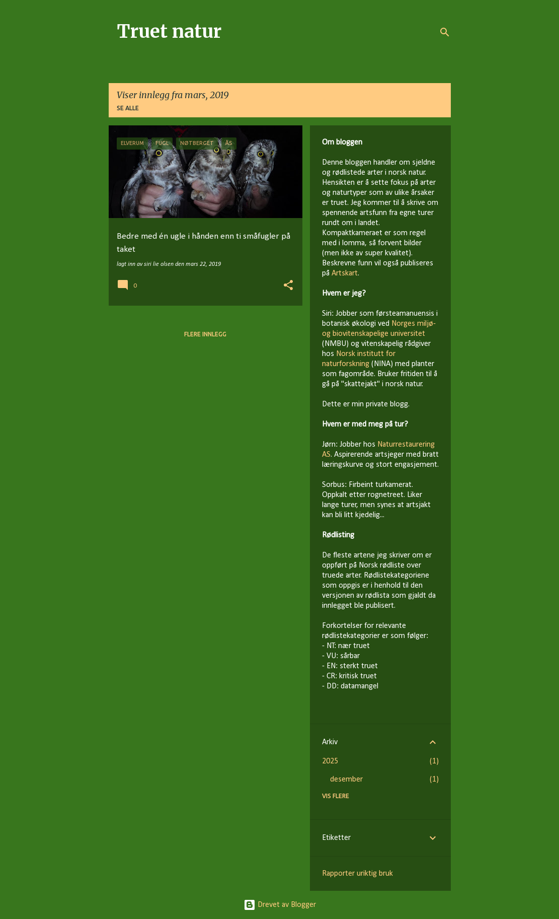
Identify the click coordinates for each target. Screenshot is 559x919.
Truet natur (169, 31)
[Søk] (445, 32)
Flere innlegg (205, 334)
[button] (288, 286)
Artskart (345, 273)
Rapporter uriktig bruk (357, 874)
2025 (330, 761)
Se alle (128, 108)
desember (346, 779)
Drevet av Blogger (280, 905)
